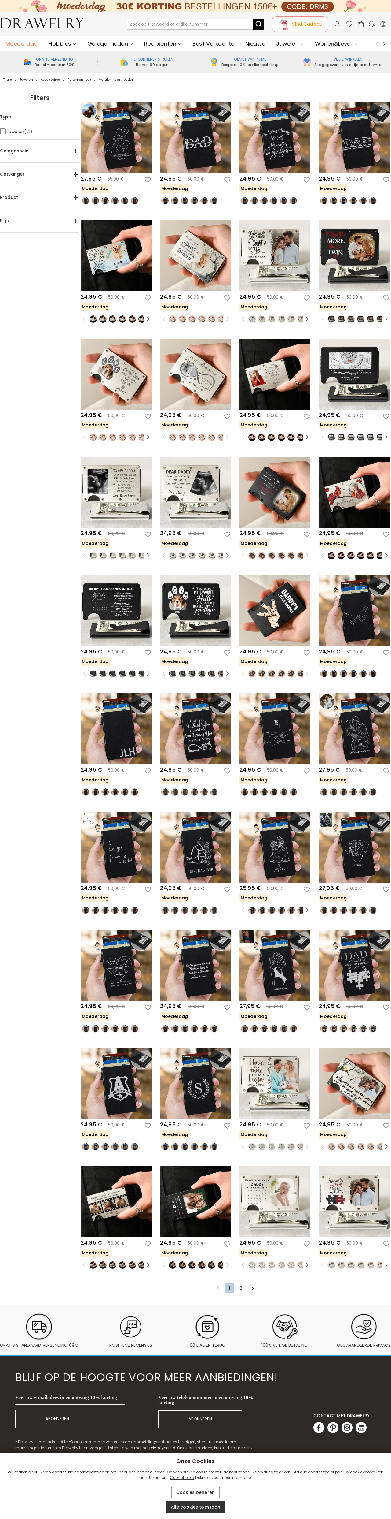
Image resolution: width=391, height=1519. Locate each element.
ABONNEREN (57, 1419)
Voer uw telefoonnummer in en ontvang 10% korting (205, 1400)
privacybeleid (162, 1447)
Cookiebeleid (182, 1477)
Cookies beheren (195, 1492)
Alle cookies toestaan (196, 1507)
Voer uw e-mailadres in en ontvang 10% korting (66, 1397)
